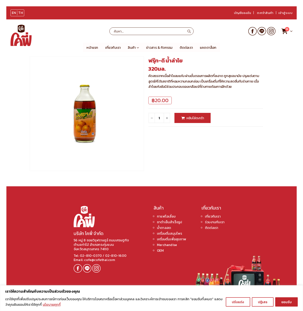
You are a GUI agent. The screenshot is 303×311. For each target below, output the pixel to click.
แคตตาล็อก (208, 47)
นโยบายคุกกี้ (52, 304)
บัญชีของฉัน (242, 12)
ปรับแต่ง (238, 301)
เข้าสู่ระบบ (285, 12)
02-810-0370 (91, 255)
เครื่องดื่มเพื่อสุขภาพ (171, 239)
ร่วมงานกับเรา (215, 221)
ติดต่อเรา (186, 47)
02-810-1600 (115, 255)
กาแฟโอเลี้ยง (166, 216)
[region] (151, 298)
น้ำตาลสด (164, 227)
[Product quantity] (159, 118)
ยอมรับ (286, 301)
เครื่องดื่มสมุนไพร (169, 233)
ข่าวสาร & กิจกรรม (159, 47)
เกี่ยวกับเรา (113, 47)
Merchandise (167, 244)
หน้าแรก (92, 47)
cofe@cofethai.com (99, 259)
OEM (160, 250)
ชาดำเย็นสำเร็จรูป (169, 221)
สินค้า (132, 47)
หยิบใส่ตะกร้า (195, 117)
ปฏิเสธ (262, 301)
